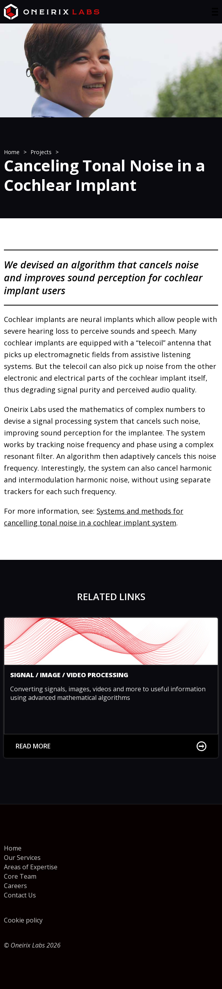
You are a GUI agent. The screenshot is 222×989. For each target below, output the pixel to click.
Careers (15, 885)
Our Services (22, 857)
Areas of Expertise (30, 867)
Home (12, 848)
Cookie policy (23, 920)
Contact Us (20, 895)
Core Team (20, 876)
